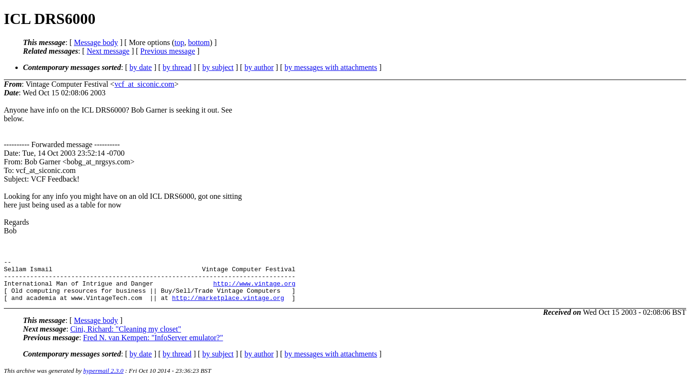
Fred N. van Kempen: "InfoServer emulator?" (153, 346)
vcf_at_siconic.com (144, 84)
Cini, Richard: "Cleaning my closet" (125, 338)
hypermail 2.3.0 (103, 379)
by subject (217, 67)
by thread (177, 67)
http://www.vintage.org (254, 289)
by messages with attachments (331, 67)
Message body (96, 42)
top (179, 42)
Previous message (167, 51)
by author (259, 67)
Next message (108, 51)
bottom (198, 42)
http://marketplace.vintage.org (228, 306)
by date (140, 67)
